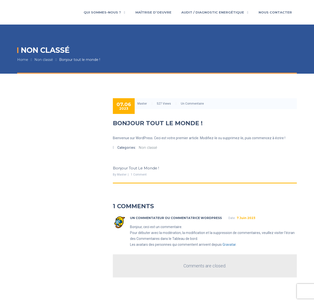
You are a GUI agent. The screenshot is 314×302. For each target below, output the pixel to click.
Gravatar (229, 245)
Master (142, 103)
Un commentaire (192, 103)
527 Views (164, 103)
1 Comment (139, 174)
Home (22, 59)
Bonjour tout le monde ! (79, 59)
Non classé (43, 59)
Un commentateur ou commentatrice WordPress (176, 218)
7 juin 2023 (246, 218)
